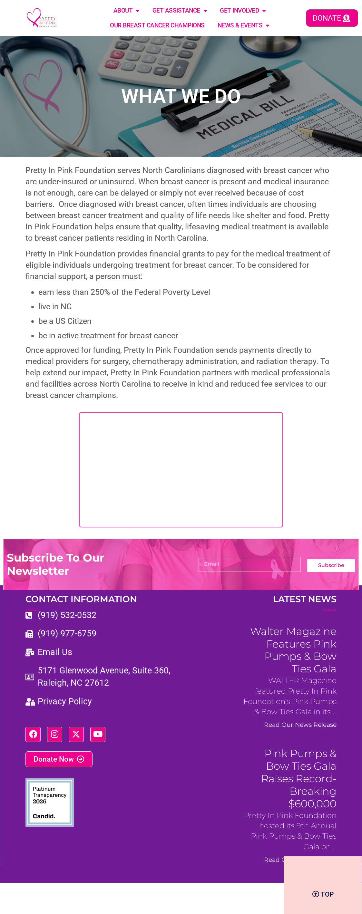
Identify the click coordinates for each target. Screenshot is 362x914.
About (126, 10)
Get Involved (243, 10)
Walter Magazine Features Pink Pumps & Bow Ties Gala (293, 650)
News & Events (243, 25)
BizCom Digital (320, 894)
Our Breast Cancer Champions (157, 25)
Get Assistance (179, 10)
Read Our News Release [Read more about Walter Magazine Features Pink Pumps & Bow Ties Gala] (300, 725)
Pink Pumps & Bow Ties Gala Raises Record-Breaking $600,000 (299, 778)
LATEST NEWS (305, 603)
